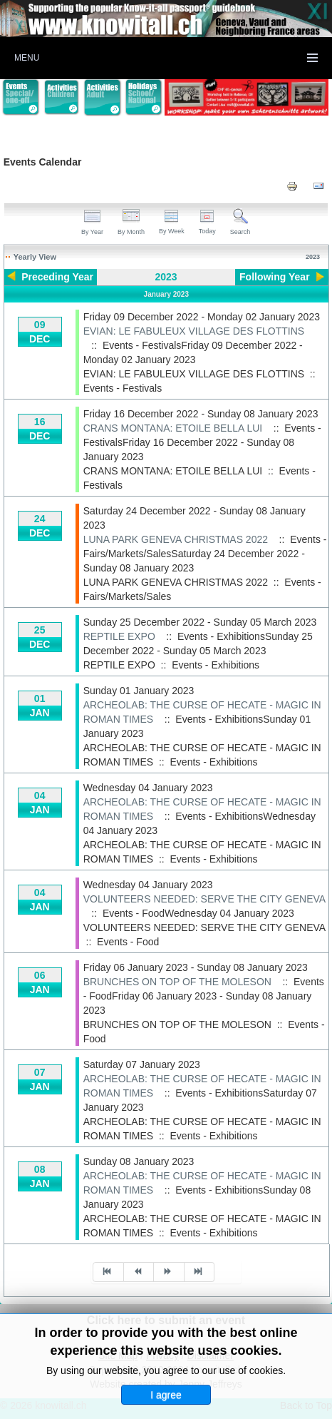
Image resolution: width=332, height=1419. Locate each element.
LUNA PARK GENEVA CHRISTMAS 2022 (175, 539)
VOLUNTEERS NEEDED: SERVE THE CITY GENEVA (204, 899)
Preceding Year (57, 277)
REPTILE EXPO (119, 636)
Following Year (274, 277)
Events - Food (128, 941)
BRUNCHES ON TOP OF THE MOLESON (177, 981)
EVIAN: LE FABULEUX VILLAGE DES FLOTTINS (193, 331)
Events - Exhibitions (215, 665)
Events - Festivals (122, 388)
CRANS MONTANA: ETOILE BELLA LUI (173, 428)
